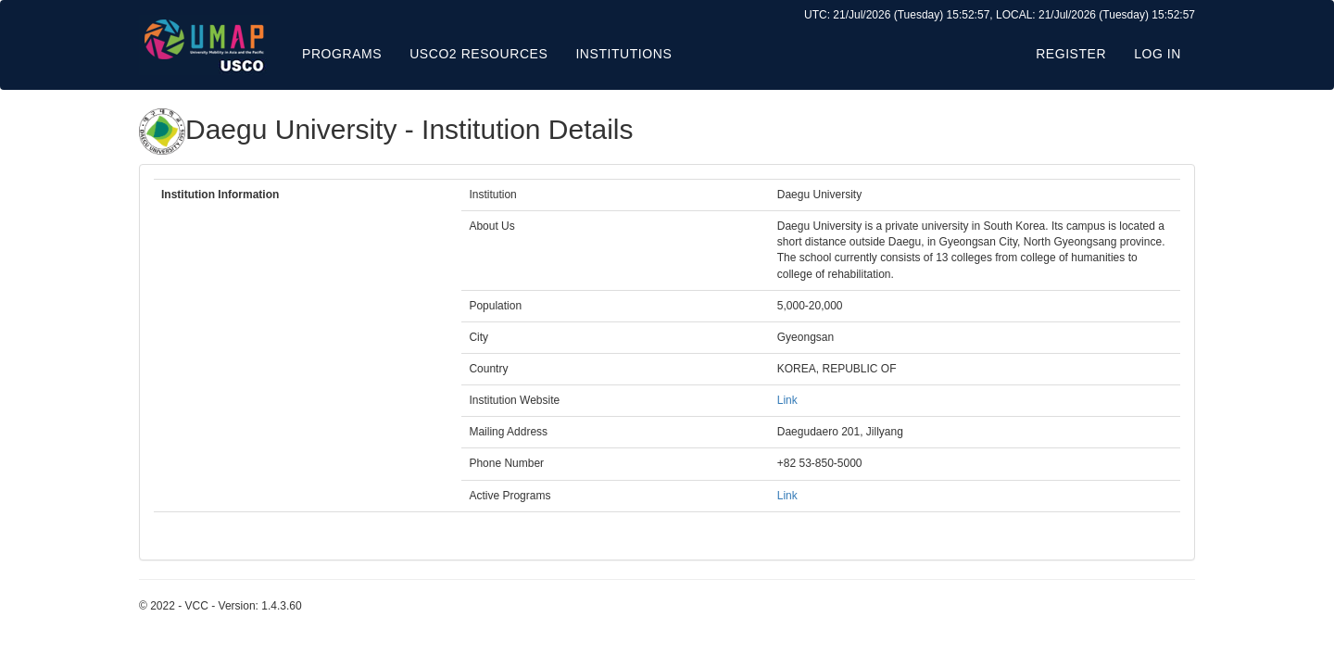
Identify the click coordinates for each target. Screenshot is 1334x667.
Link (787, 400)
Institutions (623, 53)
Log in (1157, 53)
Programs (342, 53)
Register (1071, 53)
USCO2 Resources (478, 53)
